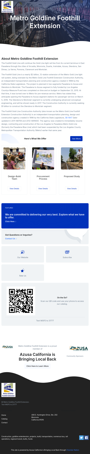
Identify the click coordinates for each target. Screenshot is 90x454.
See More (76, 139)
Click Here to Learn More (37, 366)
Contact (4, 423)
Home (3, 415)
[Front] (7, 7)
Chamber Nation (72, 450)
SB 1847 (68, 117)
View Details (14, 189)
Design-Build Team (14, 177)
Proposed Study (72, 176)
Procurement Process (43, 177)
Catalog (4, 419)
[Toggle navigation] (86, 7)
